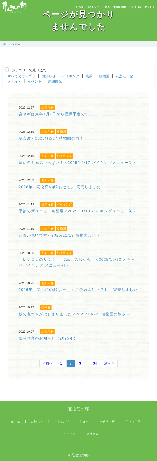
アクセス (149, 7)
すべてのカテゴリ (21, 76)
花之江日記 (135, 7)
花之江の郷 (78, 409)
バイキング (92, 7)
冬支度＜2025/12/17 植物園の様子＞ (53, 138)
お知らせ (78, 7)
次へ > (109, 363)
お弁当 (106, 7)
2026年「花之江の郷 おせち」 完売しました (60, 187)
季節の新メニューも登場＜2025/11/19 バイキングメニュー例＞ (78, 211)
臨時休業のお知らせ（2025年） (48, 338)
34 (95, 363)
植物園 (104, 76)
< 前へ (48, 363)
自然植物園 (119, 7)
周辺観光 (55, 81)
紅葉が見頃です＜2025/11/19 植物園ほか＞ (59, 235)
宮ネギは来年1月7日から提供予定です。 (56, 114)
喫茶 (89, 76)
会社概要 (92, 434)
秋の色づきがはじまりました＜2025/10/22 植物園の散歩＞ (74, 314)
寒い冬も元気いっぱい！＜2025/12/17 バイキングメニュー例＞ (78, 163)
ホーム (15, 421)
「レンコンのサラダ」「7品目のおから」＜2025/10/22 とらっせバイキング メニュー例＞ (77, 262)
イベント (35, 81)
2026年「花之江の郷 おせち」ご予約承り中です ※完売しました (78, 290)
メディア (14, 81)
